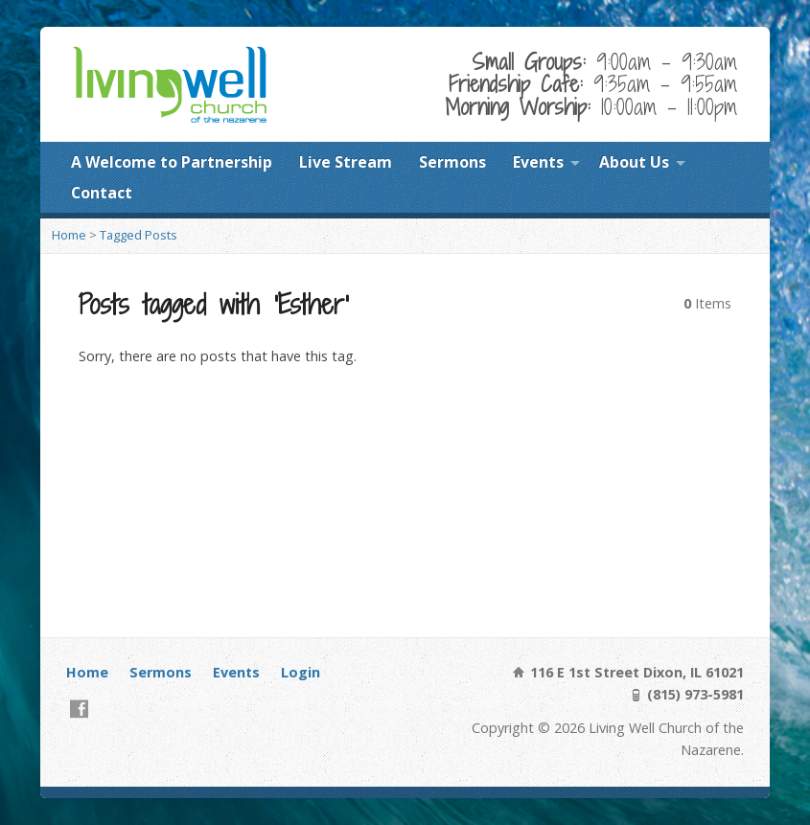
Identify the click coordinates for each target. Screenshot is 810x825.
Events (538, 161)
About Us (634, 161)
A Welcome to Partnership (171, 161)
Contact (101, 192)
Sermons (452, 161)
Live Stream (345, 161)
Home (69, 234)
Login (300, 672)
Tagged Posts (138, 234)
